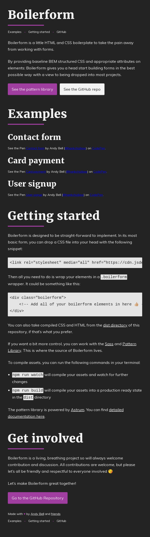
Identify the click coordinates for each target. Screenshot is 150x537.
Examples (14, 32)
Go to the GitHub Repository (38, 496)
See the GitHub (82, 89)
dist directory (115, 324)
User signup (34, 195)
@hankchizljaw (75, 148)
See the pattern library (32, 89)
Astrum (77, 408)
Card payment (36, 171)
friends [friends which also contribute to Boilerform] (56, 512)
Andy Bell (37, 512)
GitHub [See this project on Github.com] (61, 32)
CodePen (98, 148)
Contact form (35, 148)
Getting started (39, 32)
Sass (109, 343)
